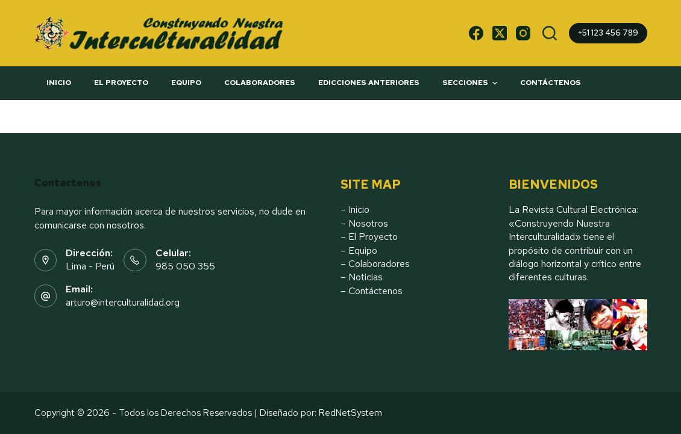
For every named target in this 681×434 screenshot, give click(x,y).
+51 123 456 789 (608, 33)
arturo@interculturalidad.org (123, 302)
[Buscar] (549, 33)
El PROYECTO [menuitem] (121, 82)
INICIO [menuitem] (58, 82)
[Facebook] (476, 33)
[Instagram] (523, 33)
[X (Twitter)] (499, 33)
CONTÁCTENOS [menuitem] (550, 82)
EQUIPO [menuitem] (186, 82)
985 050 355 (185, 266)
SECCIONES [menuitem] (471, 83)
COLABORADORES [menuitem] (259, 82)
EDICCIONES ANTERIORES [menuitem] (368, 82)
